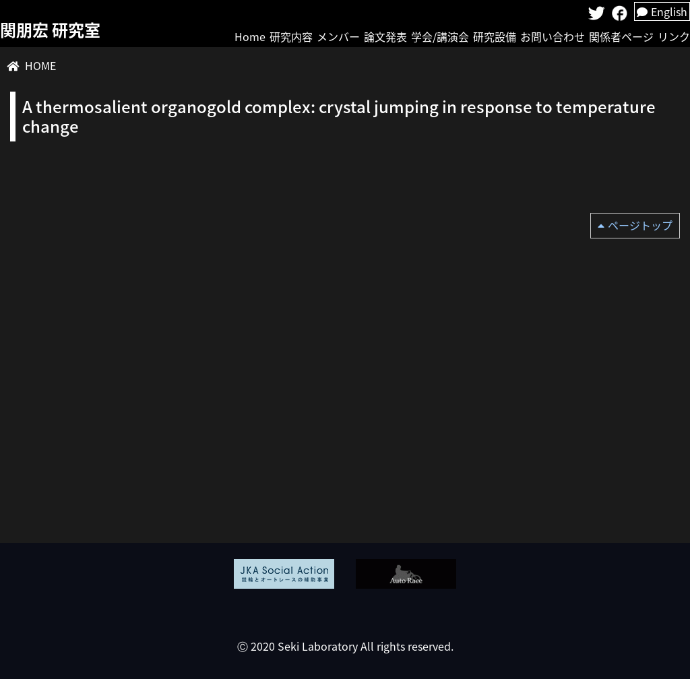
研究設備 (494, 36)
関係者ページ (621, 36)
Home (249, 36)
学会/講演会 (440, 36)
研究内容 (291, 36)
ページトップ (640, 225)
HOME (40, 65)
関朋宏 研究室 (50, 30)
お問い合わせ (552, 36)
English (662, 11)
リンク (674, 36)
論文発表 (385, 36)
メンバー (338, 36)
